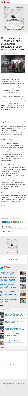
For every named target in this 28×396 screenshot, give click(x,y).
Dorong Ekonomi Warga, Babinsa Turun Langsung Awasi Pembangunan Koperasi (15, 341)
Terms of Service (21, 383)
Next (24, 309)
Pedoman (9, 383)
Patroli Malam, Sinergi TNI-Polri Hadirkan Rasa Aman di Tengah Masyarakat (15, 334)
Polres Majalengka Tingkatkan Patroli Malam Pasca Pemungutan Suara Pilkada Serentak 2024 (13, 44)
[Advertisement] (12, 259)
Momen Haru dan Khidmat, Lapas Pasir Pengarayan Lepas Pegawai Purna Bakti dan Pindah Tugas (15, 321)
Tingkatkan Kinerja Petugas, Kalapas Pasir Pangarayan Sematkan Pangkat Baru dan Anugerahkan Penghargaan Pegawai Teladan (15, 315)
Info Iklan (15, 383)
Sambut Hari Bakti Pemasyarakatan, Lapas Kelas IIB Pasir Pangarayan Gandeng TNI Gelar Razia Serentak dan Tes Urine (14, 329)
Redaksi (4, 383)
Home (2, 33)
